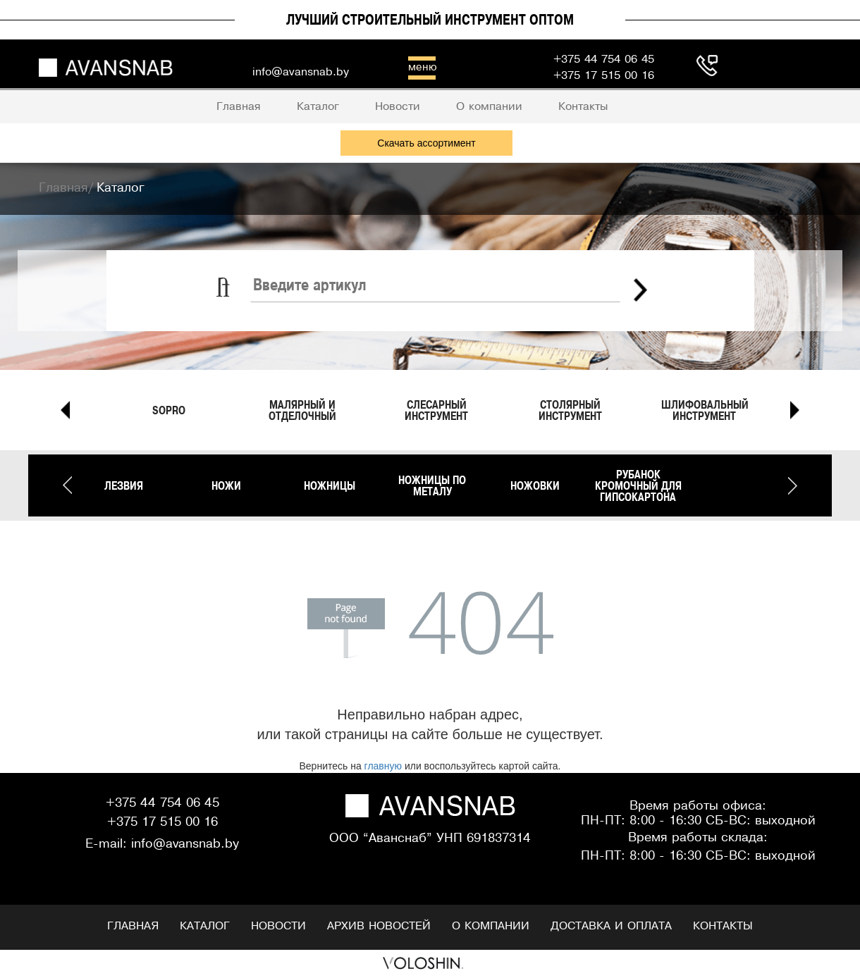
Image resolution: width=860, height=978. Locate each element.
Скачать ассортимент (426, 143)
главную (383, 766)
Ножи (226, 485)
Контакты (723, 926)
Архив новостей (379, 926)
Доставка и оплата (611, 926)
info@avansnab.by (185, 844)
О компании (490, 926)
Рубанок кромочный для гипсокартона (638, 485)
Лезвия (123, 485)
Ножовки (535, 485)
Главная (133, 926)
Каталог (205, 926)
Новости (278, 926)
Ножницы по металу (432, 485)
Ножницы (329, 485)
